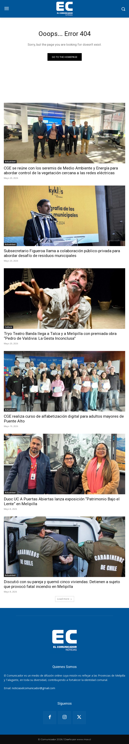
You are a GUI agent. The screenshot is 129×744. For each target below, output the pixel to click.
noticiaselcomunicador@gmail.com (33, 688)
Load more (64, 599)
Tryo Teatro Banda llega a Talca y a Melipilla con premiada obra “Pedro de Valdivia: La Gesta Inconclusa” (60, 336)
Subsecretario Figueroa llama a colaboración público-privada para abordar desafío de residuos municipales (62, 253)
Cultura (8, 327)
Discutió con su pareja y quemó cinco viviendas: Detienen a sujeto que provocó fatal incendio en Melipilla (62, 584)
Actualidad (10, 161)
